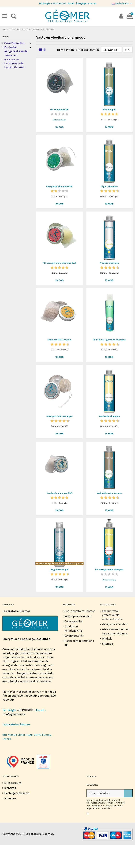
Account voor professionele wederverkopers (112, 615)
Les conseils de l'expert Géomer (14, 65)
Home (5, 36)
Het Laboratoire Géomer (79, 611)
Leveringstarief (74, 635)
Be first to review (59, 120)
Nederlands (122, 3)
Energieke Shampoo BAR (59, 186)
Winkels (107, 638)
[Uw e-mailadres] (105, 793)
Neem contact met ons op (79, 643)
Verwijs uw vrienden (114, 624)
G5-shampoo (109, 109)
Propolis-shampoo (109, 263)
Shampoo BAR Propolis (59, 339)
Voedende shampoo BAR (59, 493)
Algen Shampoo (109, 186)
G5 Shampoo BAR (59, 109)
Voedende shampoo (109, 416)
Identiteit (10, 788)
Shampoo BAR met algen (59, 416)
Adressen (10, 798)
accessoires (11, 59)
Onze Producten (14, 43)
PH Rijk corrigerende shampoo (109, 339)
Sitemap (107, 643)
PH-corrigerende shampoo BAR (59, 263)
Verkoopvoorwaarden (77, 616)
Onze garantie (73, 621)
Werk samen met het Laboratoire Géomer (115, 631)
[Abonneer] (128, 793)
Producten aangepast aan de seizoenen (15, 51)
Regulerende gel (59, 569)
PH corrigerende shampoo (109, 569)
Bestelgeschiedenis (17, 793)
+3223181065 (58, 3)
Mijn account (12, 783)
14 (127, 50)
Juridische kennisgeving (73, 628)
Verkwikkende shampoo (109, 493)
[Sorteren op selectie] (111, 50)
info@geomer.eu (86, 3)
